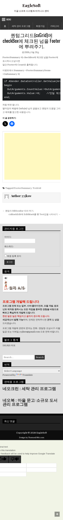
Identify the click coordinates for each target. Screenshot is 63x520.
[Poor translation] (15, 459)
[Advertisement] (32, 156)
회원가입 (40, 26)
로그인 (10, 262)
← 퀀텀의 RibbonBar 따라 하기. (18, 211)
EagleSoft (31, 5)
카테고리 (54, 26)
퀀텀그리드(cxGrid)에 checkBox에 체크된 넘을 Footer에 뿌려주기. (31, 41)
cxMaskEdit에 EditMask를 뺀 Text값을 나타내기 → (34, 214)
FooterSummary (23, 188)
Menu (8, 19)
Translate (24, 375)
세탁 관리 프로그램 (21, 26)
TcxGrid (37, 188)
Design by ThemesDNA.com (31, 438)
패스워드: (9, 246)
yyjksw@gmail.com (29, 331)
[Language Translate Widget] (31, 371)
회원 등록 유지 (14, 256)
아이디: (7, 237)
